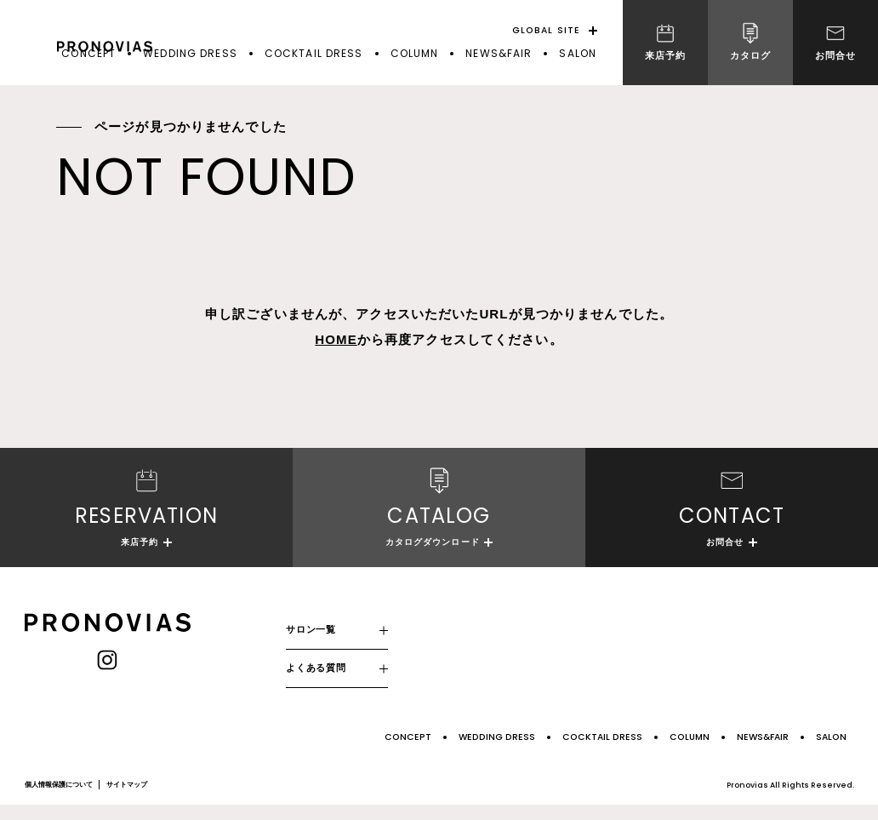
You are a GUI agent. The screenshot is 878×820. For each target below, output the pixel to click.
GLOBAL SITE (546, 30)
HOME (336, 339)
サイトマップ (126, 800)
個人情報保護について (59, 800)
